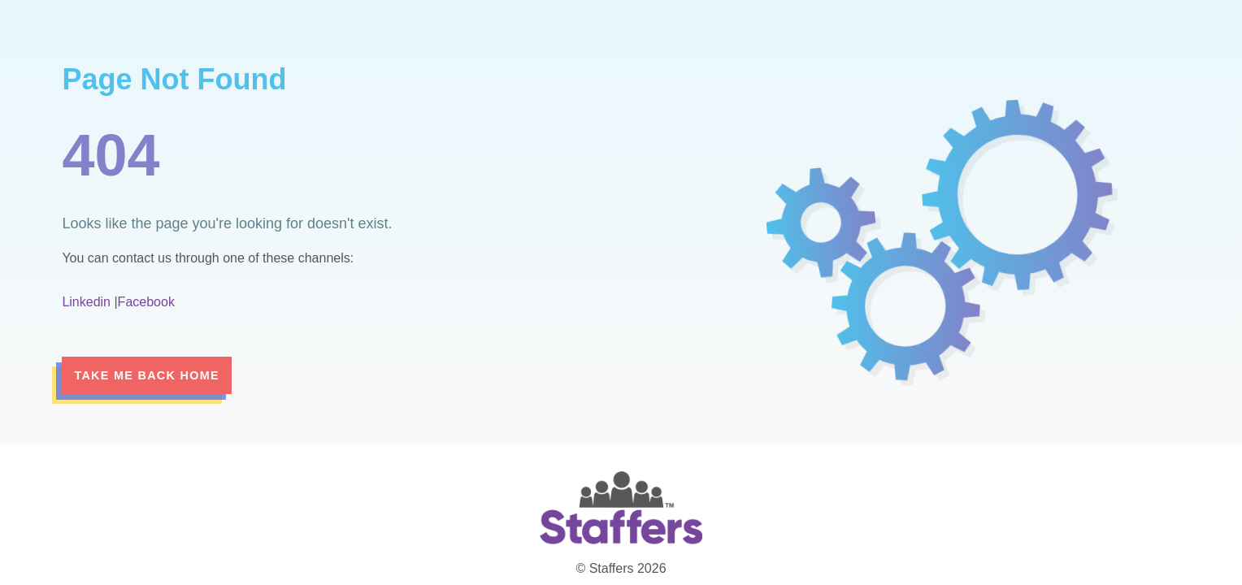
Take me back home (146, 375)
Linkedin (86, 302)
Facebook (146, 302)
